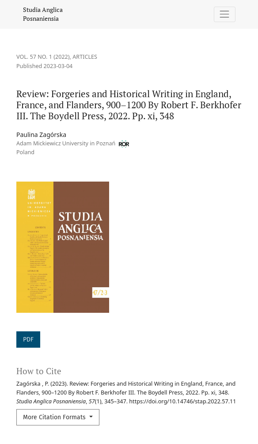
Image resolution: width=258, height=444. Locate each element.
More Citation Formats (55, 417)
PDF (28, 339)
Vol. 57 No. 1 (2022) (43, 57)
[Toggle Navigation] (224, 14)
